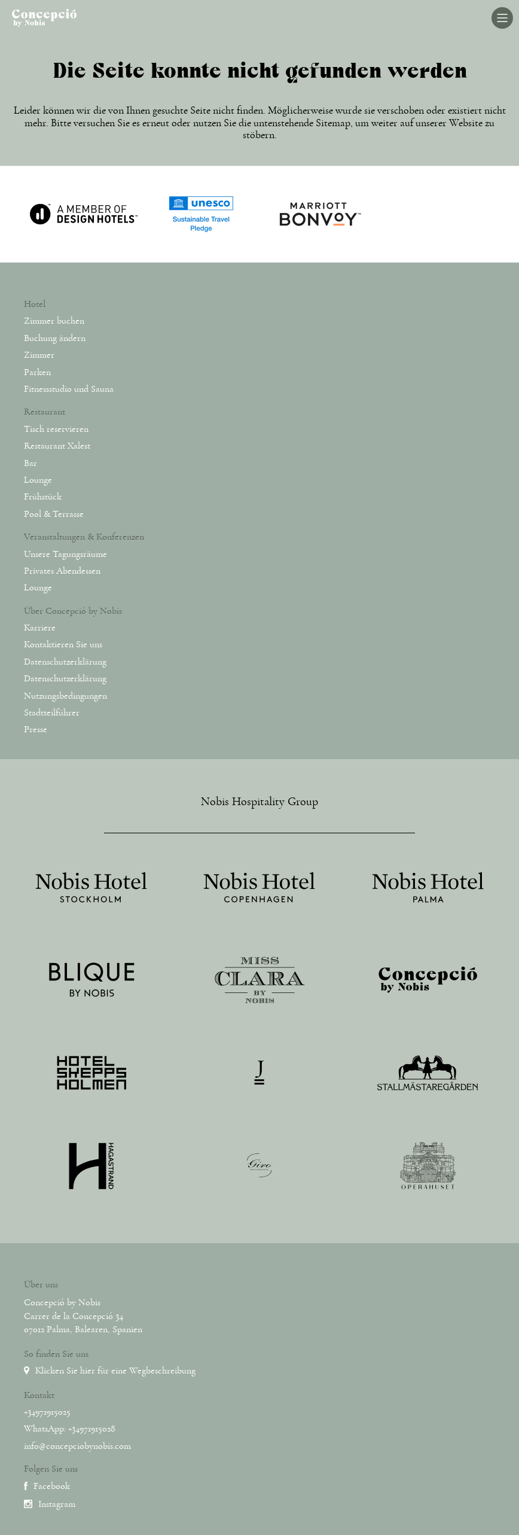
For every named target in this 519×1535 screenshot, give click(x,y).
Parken (37, 372)
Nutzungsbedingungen (65, 696)
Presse (35, 729)
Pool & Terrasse (54, 514)
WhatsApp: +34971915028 (69, 1428)
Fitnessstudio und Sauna (69, 389)
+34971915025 (47, 1412)
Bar (30, 463)
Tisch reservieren (56, 429)
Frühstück (43, 496)
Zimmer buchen (54, 320)
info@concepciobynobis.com (77, 1446)
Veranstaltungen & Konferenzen (84, 536)
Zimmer (39, 355)
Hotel (34, 304)
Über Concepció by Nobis (73, 611)
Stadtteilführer (52, 712)
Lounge (38, 480)
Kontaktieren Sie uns (63, 644)
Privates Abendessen (62, 570)
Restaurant (44, 411)
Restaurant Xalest (57, 445)
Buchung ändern (55, 338)
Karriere (40, 627)
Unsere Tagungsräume (65, 554)
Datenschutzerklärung (65, 661)
